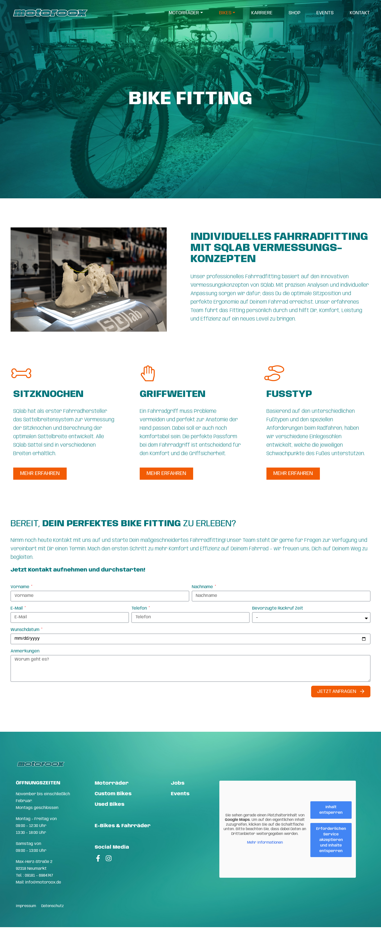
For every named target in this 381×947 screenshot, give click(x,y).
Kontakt (360, 13)
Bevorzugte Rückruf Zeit (277, 608)
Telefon (139, 608)
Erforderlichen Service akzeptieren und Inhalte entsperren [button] (331, 840)
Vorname (20, 587)
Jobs (177, 783)
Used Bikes (109, 804)
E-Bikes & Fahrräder (123, 826)
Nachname (203, 587)
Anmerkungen (25, 651)
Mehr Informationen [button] (265, 843)
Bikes (225, 13)
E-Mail (17, 608)
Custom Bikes (113, 794)
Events (325, 13)
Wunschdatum (25, 630)
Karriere (262, 13)
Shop (295, 13)
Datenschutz (52, 906)
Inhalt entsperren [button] (331, 810)
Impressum (26, 906)
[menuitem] (186, 13)
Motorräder (184, 13)
